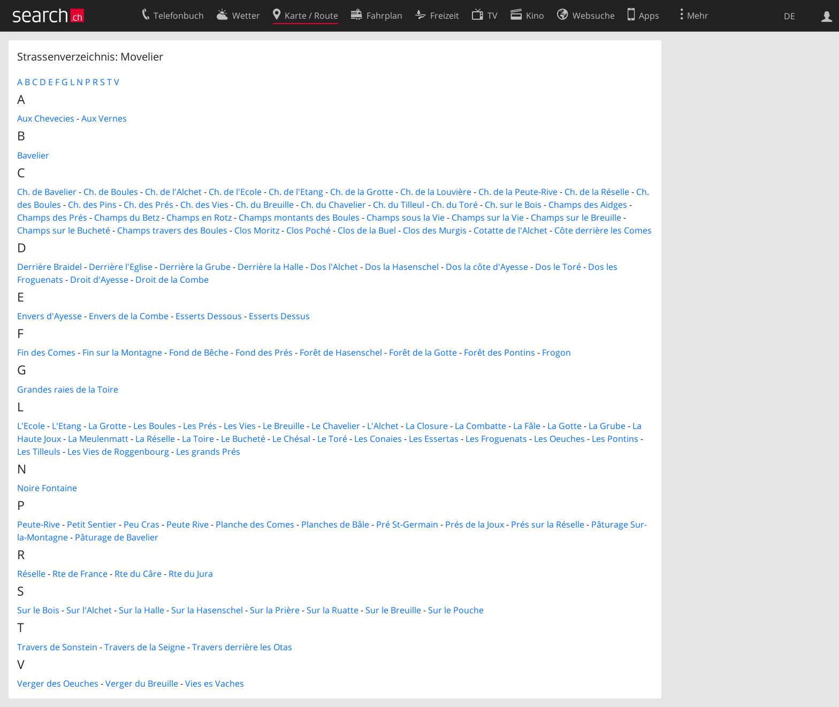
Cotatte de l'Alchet (510, 230)
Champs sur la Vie (488, 217)
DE (789, 16)
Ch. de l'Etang (296, 192)
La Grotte (107, 426)
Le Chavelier (335, 426)
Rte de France (80, 574)
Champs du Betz (126, 217)
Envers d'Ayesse (49, 316)
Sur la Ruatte (333, 610)
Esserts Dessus (279, 316)
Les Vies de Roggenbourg (118, 451)
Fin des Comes (46, 352)
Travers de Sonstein (57, 647)
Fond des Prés (264, 352)
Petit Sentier (92, 524)
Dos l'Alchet (334, 267)
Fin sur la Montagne (122, 352)
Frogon (556, 352)
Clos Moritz (256, 230)
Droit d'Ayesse (99, 279)
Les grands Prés (208, 451)
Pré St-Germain (407, 524)
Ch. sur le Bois (513, 204)
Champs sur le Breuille (576, 217)
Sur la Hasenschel (207, 610)
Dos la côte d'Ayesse (487, 267)
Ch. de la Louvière (435, 192)
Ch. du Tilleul (398, 204)
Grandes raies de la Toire (67, 389)
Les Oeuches (559, 439)
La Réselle (155, 439)
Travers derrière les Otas (242, 647)
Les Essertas (434, 439)
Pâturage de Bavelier (116, 537)
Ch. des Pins (92, 204)
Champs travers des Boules (172, 230)
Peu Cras (141, 524)
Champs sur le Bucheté (63, 230)
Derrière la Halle (270, 267)
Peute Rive (187, 524)
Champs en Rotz (199, 217)
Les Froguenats (496, 439)
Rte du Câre (138, 574)
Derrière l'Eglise (120, 267)
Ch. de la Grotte (361, 192)
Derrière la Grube (195, 267)
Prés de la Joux (474, 524)
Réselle (31, 574)
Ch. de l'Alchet (173, 192)
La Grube (607, 426)
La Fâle (526, 426)
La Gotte (564, 426)
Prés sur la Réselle (547, 524)
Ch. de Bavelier (47, 192)
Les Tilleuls (38, 451)
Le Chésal (291, 439)
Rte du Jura (191, 574)
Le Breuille (283, 426)
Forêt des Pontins (499, 352)
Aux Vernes (104, 118)
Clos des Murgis (435, 230)
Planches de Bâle (335, 524)
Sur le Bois (38, 610)
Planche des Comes (255, 524)
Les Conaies (378, 439)
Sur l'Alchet (89, 610)
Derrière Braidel (49, 267)
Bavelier (33, 155)
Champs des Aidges (587, 204)
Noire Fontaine (47, 488)
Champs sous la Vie (406, 217)
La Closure (427, 426)
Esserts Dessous (209, 316)
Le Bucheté (243, 439)
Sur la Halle (141, 610)
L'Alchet (383, 426)
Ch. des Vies (204, 204)
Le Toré (332, 439)
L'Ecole (31, 426)
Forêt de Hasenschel (341, 352)
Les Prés (200, 426)
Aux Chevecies (45, 118)
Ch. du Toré (454, 204)
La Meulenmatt (98, 439)
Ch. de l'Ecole (235, 192)
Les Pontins (615, 439)
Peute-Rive (38, 524)
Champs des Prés (52, 217)
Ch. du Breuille (264, 204)
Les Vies (240, 426)
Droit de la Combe (172, 279)
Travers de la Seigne (144, 647)
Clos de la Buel (367, 230)
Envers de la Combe (129, 316)
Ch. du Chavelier (333, 204)
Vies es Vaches (214, 683)
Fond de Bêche (198, 352)
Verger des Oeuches (57, 683)
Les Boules (154, 426)
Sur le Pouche (456, 610)
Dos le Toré (558, 267)
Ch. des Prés (148, 204)
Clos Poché (308, 230)
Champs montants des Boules (299, 217)
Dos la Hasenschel (402, 267)
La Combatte (480, 426)
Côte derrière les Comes (603, 230)
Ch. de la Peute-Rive (518, 192)
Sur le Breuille (393, 610)
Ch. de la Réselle (597, 192)
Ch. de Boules (110, 192)
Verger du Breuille (141, 683)
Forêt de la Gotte (423, 352)
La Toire (198, 439)
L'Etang (66, 426)
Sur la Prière (275, 610)
